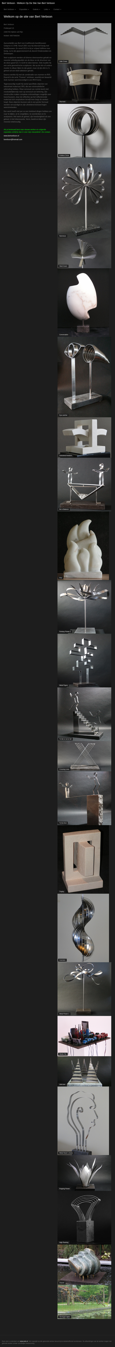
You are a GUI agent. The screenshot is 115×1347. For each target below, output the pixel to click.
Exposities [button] (24, 9)
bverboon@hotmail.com (13, 139)
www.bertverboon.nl (11, 136)
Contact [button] (57, 9)
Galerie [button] (36, 9)
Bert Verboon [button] (10, 9)
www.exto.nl (24, 1341)
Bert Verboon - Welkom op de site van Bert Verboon (28, 3)
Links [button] (47, 9)
